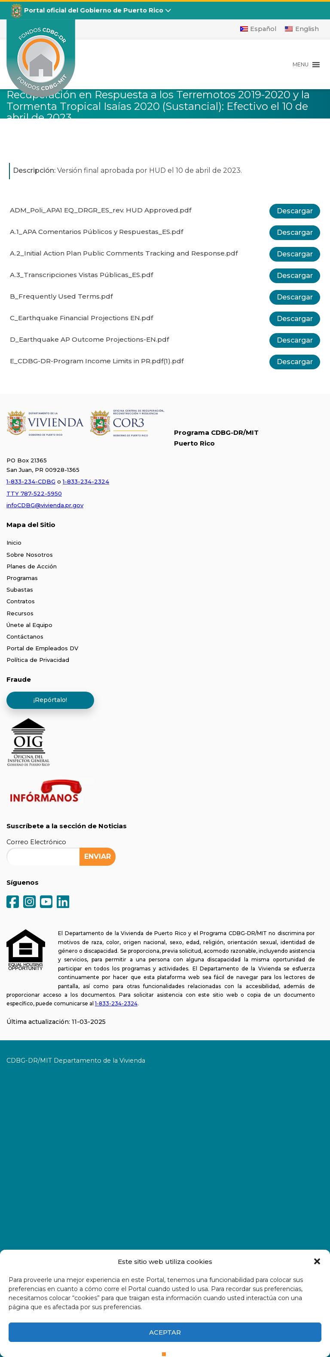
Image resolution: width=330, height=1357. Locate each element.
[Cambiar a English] (302, 28)
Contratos (20, 601)
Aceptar (165, 1332)
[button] (317, 1261)
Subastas (19, 589)
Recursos (20, 613)
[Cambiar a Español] (258, 28)
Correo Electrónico (36, 842)
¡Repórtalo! (50, 700)
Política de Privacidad (37, 659)
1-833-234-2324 (86, 481)
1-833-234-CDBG (30, 481)
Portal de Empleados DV (42, 648)
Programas (22, 577)
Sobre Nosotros (29, 554)
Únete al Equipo (29, 624)
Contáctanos (24, 636)
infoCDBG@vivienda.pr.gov (44, 505)
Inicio (13, 542)
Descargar (295, 211)
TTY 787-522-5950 (34, 493)
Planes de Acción (31, 566)
